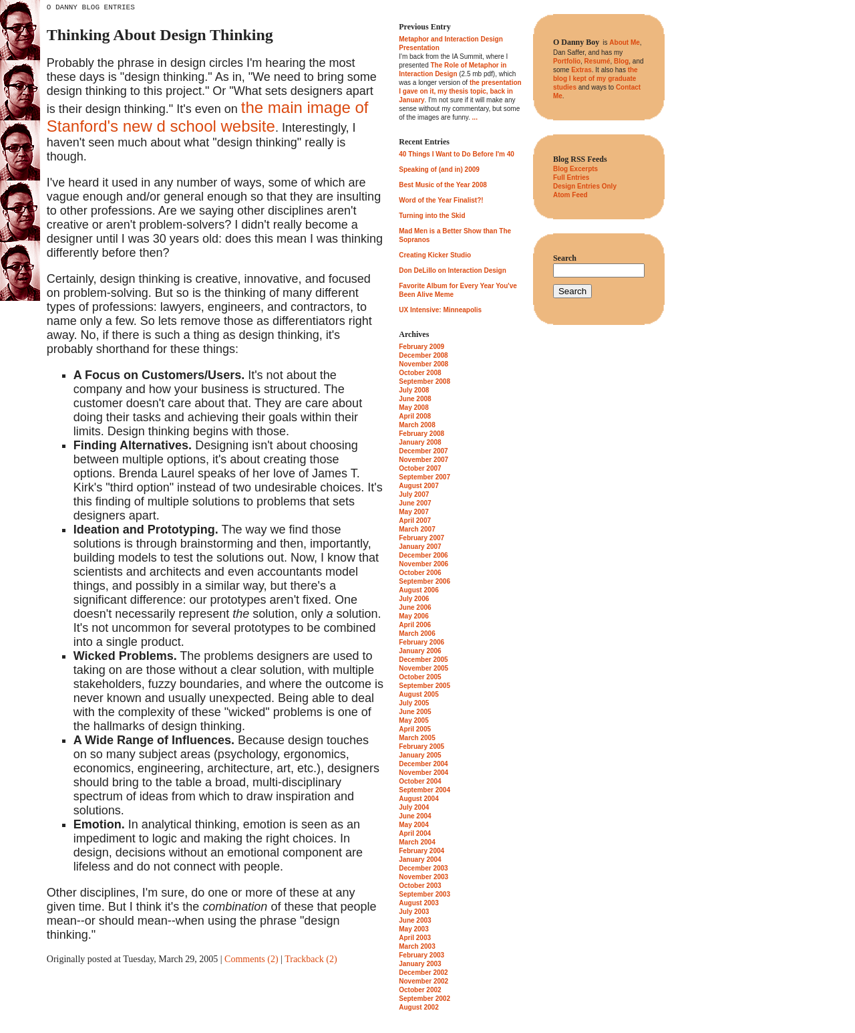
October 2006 (420, 572)
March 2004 (417, 842)
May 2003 (413, 929)
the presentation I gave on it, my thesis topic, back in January (460, 91)
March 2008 (417, 425)
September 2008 (424, 381)
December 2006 (423, 555)
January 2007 (420, 546)
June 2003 (415, 920)
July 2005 (414, 703)
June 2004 (415, 816)
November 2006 (423, 564)
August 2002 (418, 1007)
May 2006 (413, 616)
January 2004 (420, 859)
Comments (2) (251, 959)
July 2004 (414, 807)
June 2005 (415, 711)
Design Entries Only (585, 186)
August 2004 (418, 798)
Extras (581, 70)
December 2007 (423, 451)
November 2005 (423, 668)
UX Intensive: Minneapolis (440, 310)
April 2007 (415, 520)
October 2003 (420, 885)
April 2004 (415, 833)
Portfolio (566, 61)
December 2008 (423, 355)
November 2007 (423, 459)
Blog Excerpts (575, 169)
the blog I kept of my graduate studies (595, 78)
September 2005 (424, 685)
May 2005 (413, 720)
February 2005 (421, 746)
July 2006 (414, 598)
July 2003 (414, 911)
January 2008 (420, 442)
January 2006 (420, 651)
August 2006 (418, 590)
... (475, 117)
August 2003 (418, 903)
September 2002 (424, 998)
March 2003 (417, 946)
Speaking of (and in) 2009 (439, 169)
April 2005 (415, 729)
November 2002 (423, 981)
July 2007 (414, 494)
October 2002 (420, 990)
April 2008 (415, 416)
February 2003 (421, 955)
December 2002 (423, 972)
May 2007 (413, 511)
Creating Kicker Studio (435, 255)
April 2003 (415, 937)
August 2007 (418, 485)
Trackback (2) (311, 959)
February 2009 (421, 346)
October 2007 (420, 468)
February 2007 (421, 538)
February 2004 (421, 850)
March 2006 (417, 633)
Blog (621, 61)
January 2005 (420, 755)
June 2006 (415, 607)
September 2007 (424, 477)
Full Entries (571, 177)
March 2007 (417, 529)
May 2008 (413, 407)
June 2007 (415, 503)
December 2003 (423, 868)
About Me (624, 42)
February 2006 (421, 642)
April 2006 (415, 624)
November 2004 (423, 772)
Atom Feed (570, 195)
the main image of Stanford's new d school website (208, 116)
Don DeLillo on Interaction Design (452, 270)
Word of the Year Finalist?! (441, 200)
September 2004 (424, 790)
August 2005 (418, 694)
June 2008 (415, 399)
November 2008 (423, 364)
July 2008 (414, 390)
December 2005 (423, 659)
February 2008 (421, 433)
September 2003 (424, 894)
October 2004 (420, 781)
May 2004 (413, 824)
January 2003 (420, 963)
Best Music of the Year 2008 (443, 185)
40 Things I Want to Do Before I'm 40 (456, 154)
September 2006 (424, 581)
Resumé (597, 61)
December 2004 (423, 764)
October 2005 (420, 677)
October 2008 (420, 372)
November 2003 (423, 877)
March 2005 (417, 737)
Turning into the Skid (432, 215)
